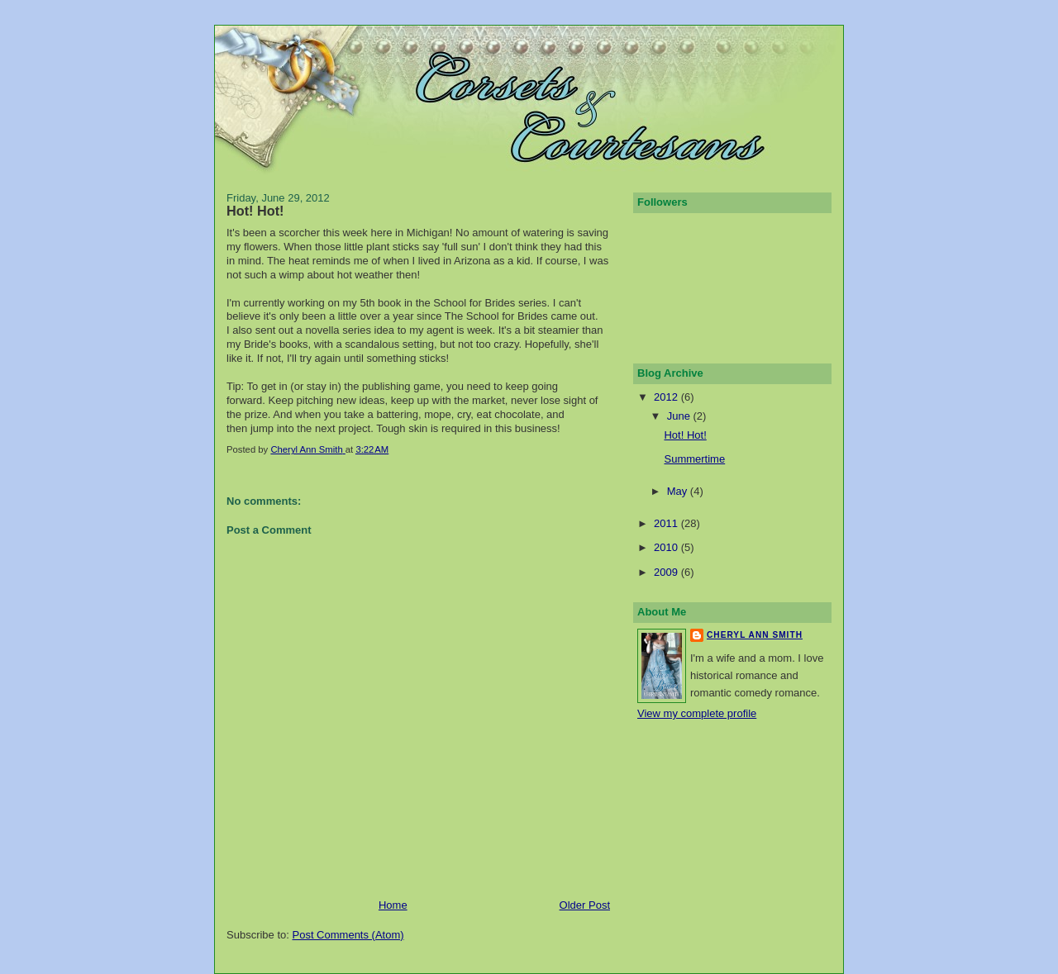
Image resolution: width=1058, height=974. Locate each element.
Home (393, 905)
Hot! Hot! (685, 435)
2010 (667, 547)
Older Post (585, 905)
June (680, 416)
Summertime (694, 459)
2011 (667, 523)
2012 (667, 397)
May (678, 491)
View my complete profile (696, 713)
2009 (667, 572)
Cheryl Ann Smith (755, 634)
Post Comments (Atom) (348, 935)
